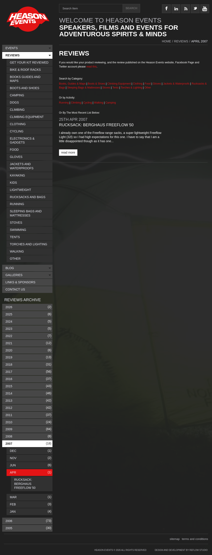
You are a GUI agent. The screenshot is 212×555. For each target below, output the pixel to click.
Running (64, 102)
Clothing (138, 83)
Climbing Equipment (119, 83)
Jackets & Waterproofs (176, 83)
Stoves (106, 87)
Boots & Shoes (96, 83)
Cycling (88, 102)
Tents (115, 87)
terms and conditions (195, 539)
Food (148, 83)
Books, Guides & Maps (72, 83)
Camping (110, 102)
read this (91, 66)
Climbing (76, 102)
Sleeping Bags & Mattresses (83, 87)
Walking (99, 102)
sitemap (175, 539)
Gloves (157, 83)
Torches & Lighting (131, 87)
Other (147, 87)
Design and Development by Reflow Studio (181, 550)
